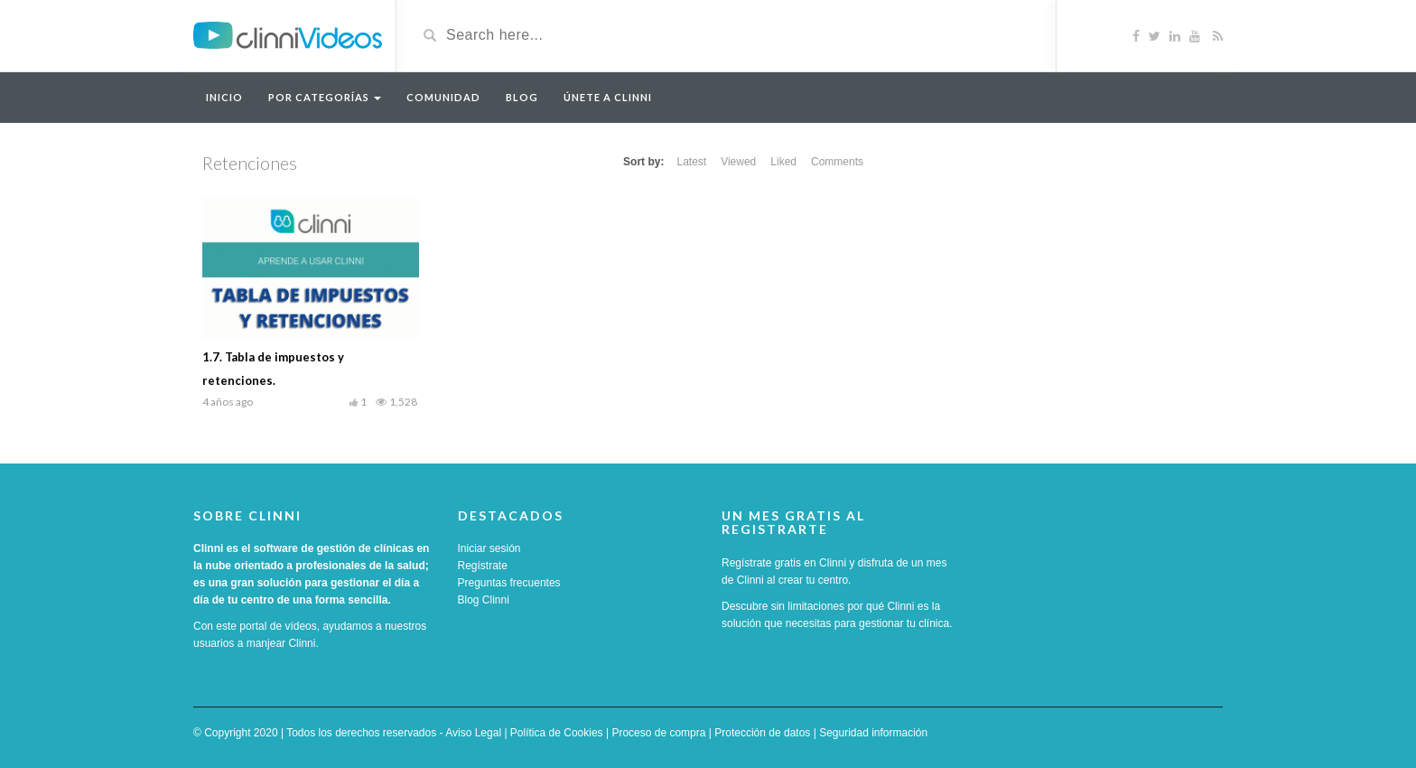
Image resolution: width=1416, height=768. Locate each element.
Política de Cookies (556, 732)
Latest (691, 161)
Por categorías (324, 97)
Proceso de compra (658, 732)
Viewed (738, 161)
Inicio (224, 97)
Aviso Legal (473, 732)
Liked (783, 161)
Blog (522, 97)
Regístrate (483, 565)
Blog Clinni (483, 600)
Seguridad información (873, 732)
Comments (837, 161)
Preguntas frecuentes (509, 582)
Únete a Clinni (608, 97)
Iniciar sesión (489, 548)
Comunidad (443, 97)
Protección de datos (762, 732)
